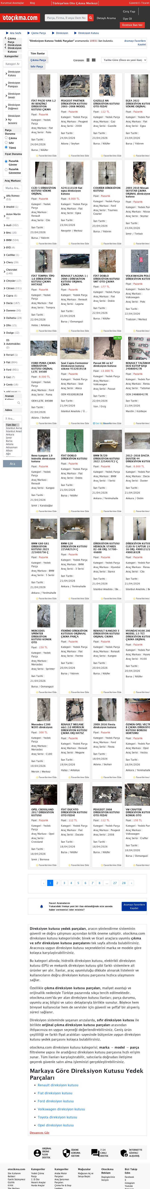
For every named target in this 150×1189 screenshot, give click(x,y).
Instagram (130, 1183)
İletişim (105, 1180)
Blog (32, 2)
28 (124, 883)
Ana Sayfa (13, 33)
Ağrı (12, 453)
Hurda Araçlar (38, 1185)
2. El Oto (35, 1179)
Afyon (12, 450)
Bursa (12, 441)
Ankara (12, 434)
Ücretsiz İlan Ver (132, 24)
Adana (12, 444)
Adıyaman (12, 447)
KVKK (10, 1185)
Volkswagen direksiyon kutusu (61, 1109)
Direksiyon (60, 33)
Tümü (12, 147)
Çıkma (13, 138)
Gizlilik (11, 1182)
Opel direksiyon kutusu (56, 1125)
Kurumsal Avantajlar (12, 2)
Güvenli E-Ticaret (139, 2)
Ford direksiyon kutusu (56, 1101)
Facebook (129, 1177)
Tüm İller (12, 425)
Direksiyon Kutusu (86, 33)
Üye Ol (127, 18)
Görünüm (78, 60)
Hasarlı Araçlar (38, 1182)
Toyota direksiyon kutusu (57, 1117)
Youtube (129, 1186)
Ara (12, 463)
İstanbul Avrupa (12, 428)
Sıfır (11, 142)
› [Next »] (131, 883)
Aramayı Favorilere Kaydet (134, 906)
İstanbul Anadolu (12, 431)
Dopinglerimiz (108, 1177)
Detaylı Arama (106, 18)
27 (115, 883)
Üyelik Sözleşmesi (16, 1179)
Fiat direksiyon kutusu (55, 1093)
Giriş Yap (129, 11)
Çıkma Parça (37, 33)
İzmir (12, 437)
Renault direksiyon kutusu (58, 1085)
